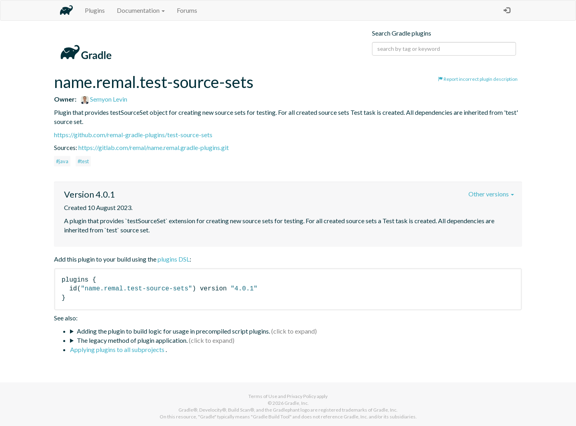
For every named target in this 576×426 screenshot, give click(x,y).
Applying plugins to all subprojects (118, 349)
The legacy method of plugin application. (132, 340)
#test (83, 161)
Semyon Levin (104, 99)
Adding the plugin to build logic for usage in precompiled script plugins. (173, 331)
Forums (187, 10)
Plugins (95, 10)
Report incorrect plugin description (478, 79)
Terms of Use (262, 396)
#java (62, 161)
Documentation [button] (141, 10)
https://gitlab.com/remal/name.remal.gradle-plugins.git (153, 147)
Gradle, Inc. (296, 403)
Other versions (491, 194)
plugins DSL (174, 259)
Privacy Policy (301, 396)
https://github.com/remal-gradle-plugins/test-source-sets (133, 134)
